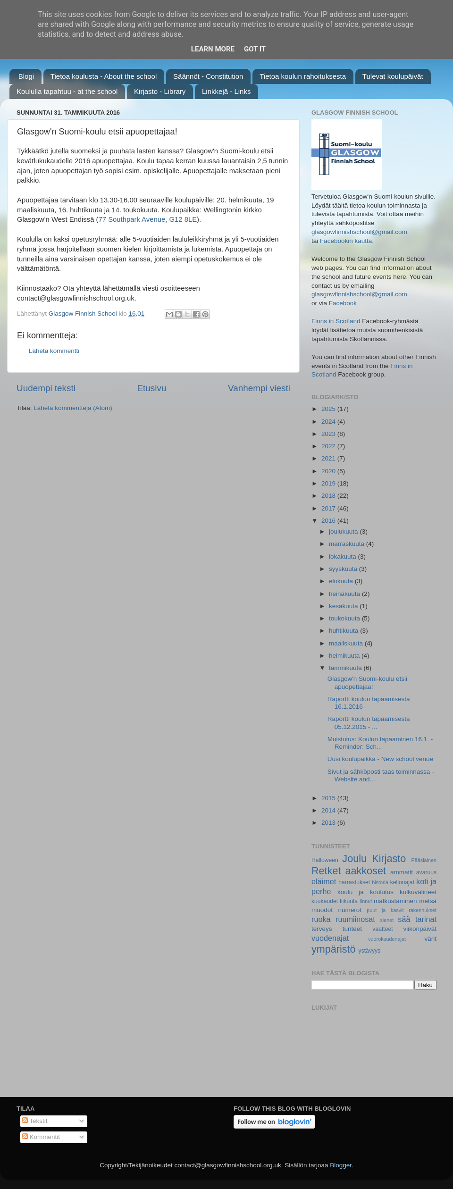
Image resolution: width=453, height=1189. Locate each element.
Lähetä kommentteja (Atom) (73, 407)
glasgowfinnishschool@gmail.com (359, 231)
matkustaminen (395, 900)
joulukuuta (344, 531)
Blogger (341, 1165)
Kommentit (41, 1136)
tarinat (425, 919)
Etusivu (152, 388)
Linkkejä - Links (226, 91)
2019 (329, 483)
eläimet (323, 881)
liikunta (349, 901)
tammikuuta (346, 667)
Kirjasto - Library (159, 91)
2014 (329, 810)
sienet (387, 920)
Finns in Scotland (336, 321)
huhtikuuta (344, 630)
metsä (427, 900)
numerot (349, 909)
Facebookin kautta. (347, 240)
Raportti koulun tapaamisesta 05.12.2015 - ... (368, 722)
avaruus (426, 872)
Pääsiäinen (423, 860)
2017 (329, 508)
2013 (329, 822)
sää (404, 919)
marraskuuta (347, 543)
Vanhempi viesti (259, 388)
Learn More (213, 49)
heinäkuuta (345, 593)
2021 (329, 458)
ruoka (321, 919)
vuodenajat (330, 938)
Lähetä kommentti (54, 350)
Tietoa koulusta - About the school (103, 76)
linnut (366, 901)
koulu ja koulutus (365, 892)
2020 (329, 471)
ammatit (401, 872)
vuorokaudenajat (387, 939)
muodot (322, 909)
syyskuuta (344, 568)
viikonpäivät (419, 928)
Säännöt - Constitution (208, 76)
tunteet (352, 928)
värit (431, 938)
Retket (326, 871)
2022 (329, 446)
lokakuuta (343, 556)
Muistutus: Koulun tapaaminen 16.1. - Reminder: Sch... (380, 743)
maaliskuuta (347, 643)
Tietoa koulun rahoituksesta (303, 76)
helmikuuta (345, 655)
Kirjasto (389, 858)
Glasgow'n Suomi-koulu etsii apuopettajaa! (367, 682)
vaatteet (382, 929)
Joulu (354, 858)
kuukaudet (324, 901)
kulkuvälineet (418, 892)
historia (380, 882)
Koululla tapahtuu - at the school (67, 91)
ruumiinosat (355, 919)
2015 (329, 798)
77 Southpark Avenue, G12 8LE (148, 219)
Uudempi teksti (46, 388)
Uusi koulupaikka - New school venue (380, 758)
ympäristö (333, 949)
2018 (329, 495)
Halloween (324, 860)
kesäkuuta (344, 606)
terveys (321, 928)
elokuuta (342, 581)
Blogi (26, 76)
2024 (329, 421)
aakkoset (365, 871)
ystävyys (370, 950)
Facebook (343, 303)
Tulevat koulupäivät (392, 76)
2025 (329, 408)
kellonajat (402, 882)
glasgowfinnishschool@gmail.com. (360, 294)
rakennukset (422, 910)
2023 (329, 433)
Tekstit (35, 1120)
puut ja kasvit (385, 910)
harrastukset (354, 882)
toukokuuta (345, 618)
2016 (329, 520)
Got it (255, 49)
